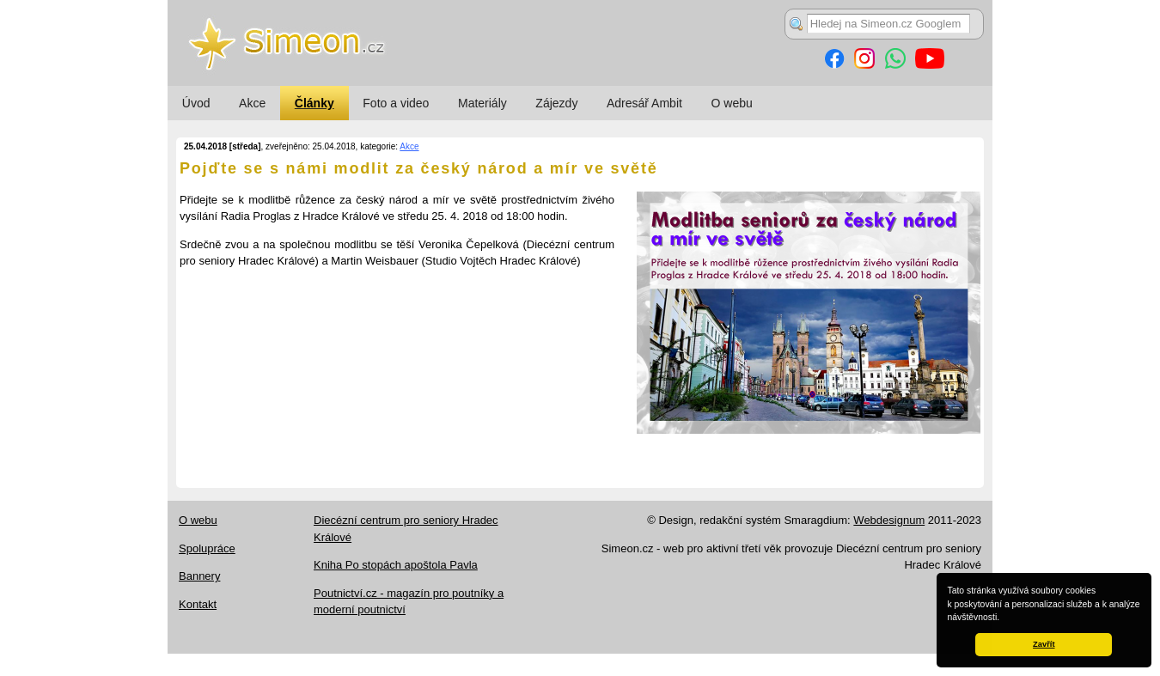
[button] (1003, 618)
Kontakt (198, 604)
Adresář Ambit (644, 103)
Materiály (482, 103)
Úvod (196, 103)
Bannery (199, 575)
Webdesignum (889, 520)
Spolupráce (207, 548)
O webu (732, 103)
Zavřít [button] (1043, 644)
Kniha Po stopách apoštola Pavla (396, 564)
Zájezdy (556, 103)
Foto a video (396, 103)
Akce (252, 103)
